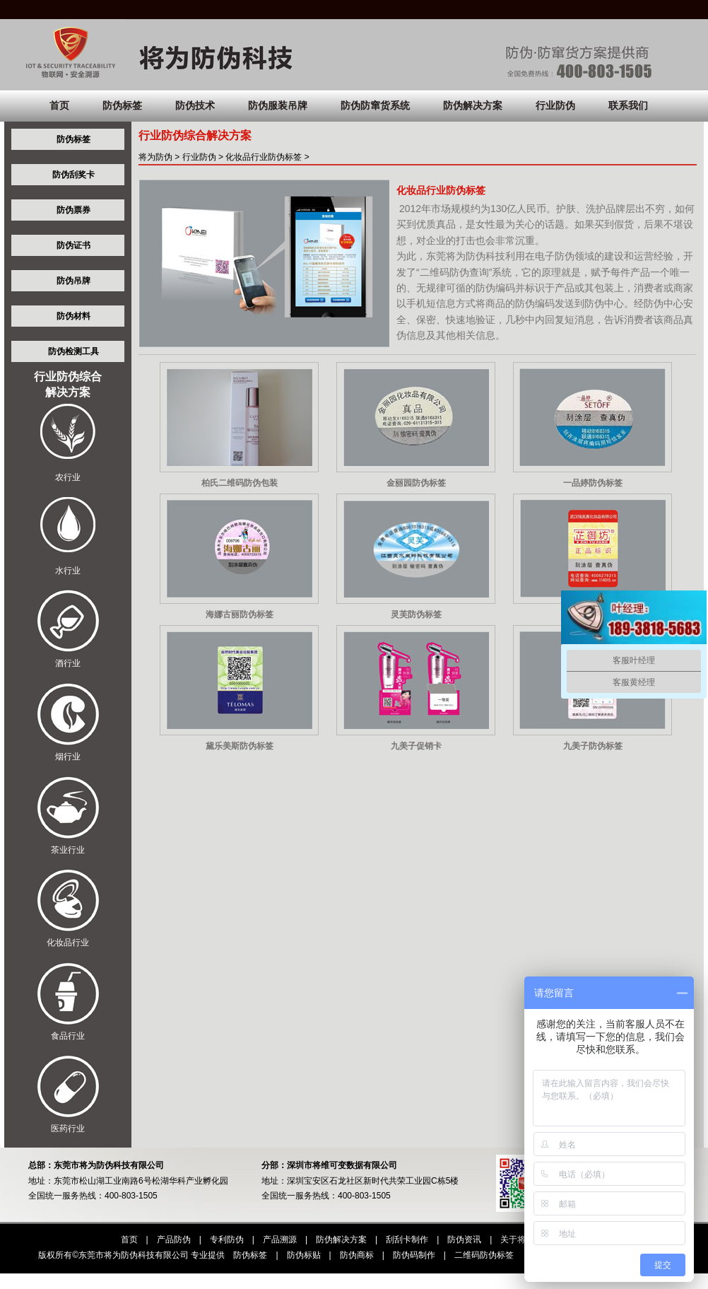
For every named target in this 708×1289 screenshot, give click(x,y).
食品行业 (68, 1036)
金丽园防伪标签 (416, 483)
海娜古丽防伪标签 (239, 614)
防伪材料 (73, 316)
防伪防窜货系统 (375, 105)
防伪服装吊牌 (277, 105)
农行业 (68, 477)
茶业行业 (68, 850)
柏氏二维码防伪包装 (239, 483)
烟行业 (68, 757)
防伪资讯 (464, 1239)
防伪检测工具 (73, 351)
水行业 (68, 571)
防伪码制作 (414, 1255)
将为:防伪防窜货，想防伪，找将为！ (354, 53)
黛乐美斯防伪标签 (239, 746)
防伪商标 (357, 1255)
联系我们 (628, 105)
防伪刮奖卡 (73, 175)
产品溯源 (280, 1239)
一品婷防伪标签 (593, 483)
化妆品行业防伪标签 (263, 157)
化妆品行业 (68, 942)
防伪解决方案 (472, 105)
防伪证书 (73, 245)
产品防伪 (174, 1239)
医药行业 (68, 1128)
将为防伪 (155, 157)
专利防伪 (227, 1239)
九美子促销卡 (416, 746)
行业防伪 (555, 105)
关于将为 (517, 1239)
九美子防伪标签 (593, 746)
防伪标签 (122, 105)
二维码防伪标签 (484, 1255)
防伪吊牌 (73, 281)
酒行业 (68, 663)
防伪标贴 (304, 1255)
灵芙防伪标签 (416, 614)
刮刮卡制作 (407, 1239)
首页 (59, 105)
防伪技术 (195, 105)
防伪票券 (73, 210)
